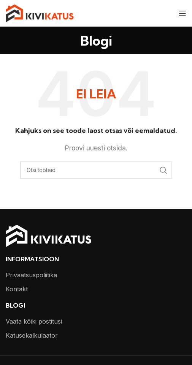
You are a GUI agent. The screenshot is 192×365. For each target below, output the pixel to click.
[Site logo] (40, 12)
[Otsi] (96, 170)
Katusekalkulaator (32, 335)
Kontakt (17, 289)
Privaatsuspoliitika (31, 275)
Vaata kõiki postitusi (34, 321)
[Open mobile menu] (182, 13)
